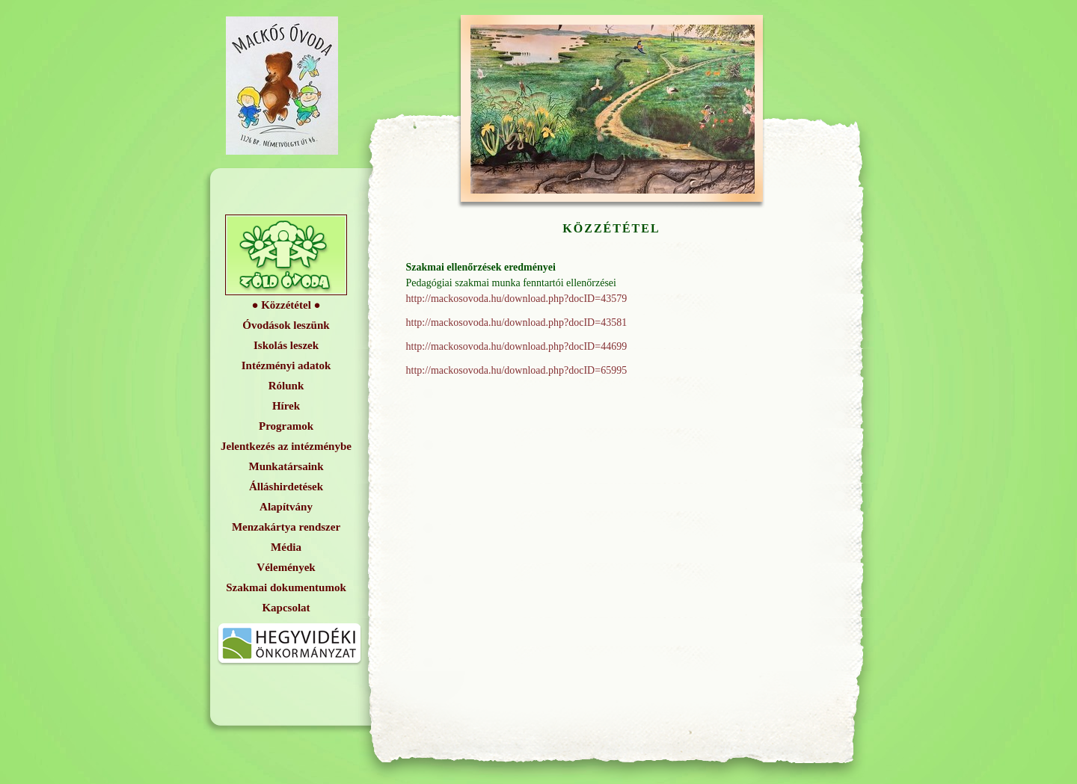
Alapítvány (286, 507)
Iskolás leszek (286, 345)
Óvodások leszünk (285, 325)
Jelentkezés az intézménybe (286, 446)
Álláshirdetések (286, 487)
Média (286, 547)
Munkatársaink (285, 466)
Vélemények (286, 567)
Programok (286, 426)
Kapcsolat (286, 608)
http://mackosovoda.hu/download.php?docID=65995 (517, 370)
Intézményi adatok (286, 365)
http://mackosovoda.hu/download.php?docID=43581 (517, 322)
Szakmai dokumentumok (286, 587)
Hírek (286, 406)
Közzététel (286, 305)
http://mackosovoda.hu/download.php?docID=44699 (517, 346)
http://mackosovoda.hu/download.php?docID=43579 (517, 298)
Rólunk (286, 386)
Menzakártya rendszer (286, 527)
